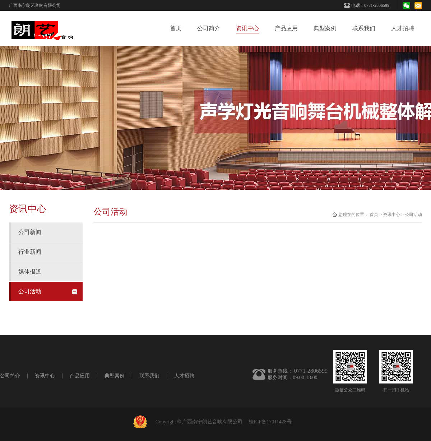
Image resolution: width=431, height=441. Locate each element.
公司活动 (413, 214)
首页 (175, 28)
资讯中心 (391, 214)
